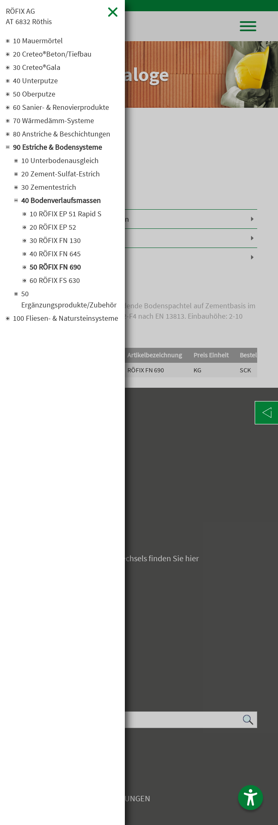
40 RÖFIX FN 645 (55, 253)
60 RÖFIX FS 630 (55, 280)
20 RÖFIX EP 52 (53, 227)
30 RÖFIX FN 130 (55, 240)
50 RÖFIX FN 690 (55, 267)
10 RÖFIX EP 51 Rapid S (66, 213)
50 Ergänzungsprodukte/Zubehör (69, 299)
